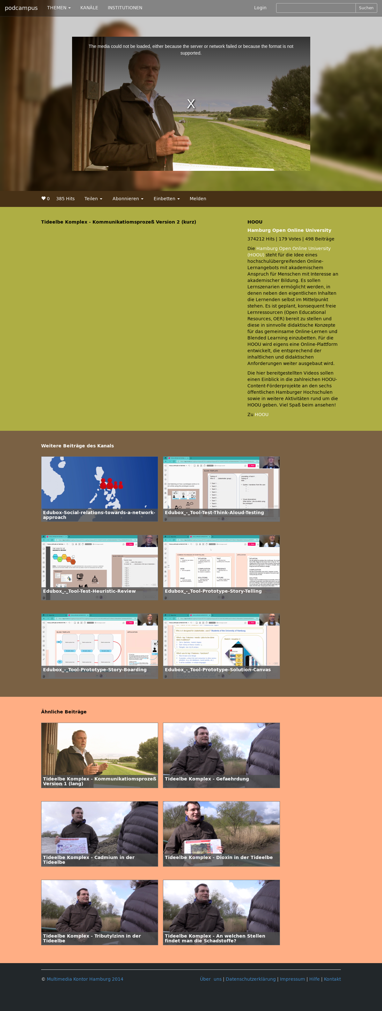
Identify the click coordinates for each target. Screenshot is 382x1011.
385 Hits (65, 198)
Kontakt (332, 979)
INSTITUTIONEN (125, 8)
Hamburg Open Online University (289, 230)
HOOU (261, 414)
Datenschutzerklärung (251, 979)
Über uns (211, 979)
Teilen (93, 198)
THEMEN (59, 8)
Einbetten (167, 198)
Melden (198, 198)
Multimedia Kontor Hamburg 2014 (85, 979)
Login (260, 8)
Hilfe (314, 979)
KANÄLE (89, 8)
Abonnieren (128, 198)
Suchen (366, 8)
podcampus (21, 7)
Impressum (292, 979)
